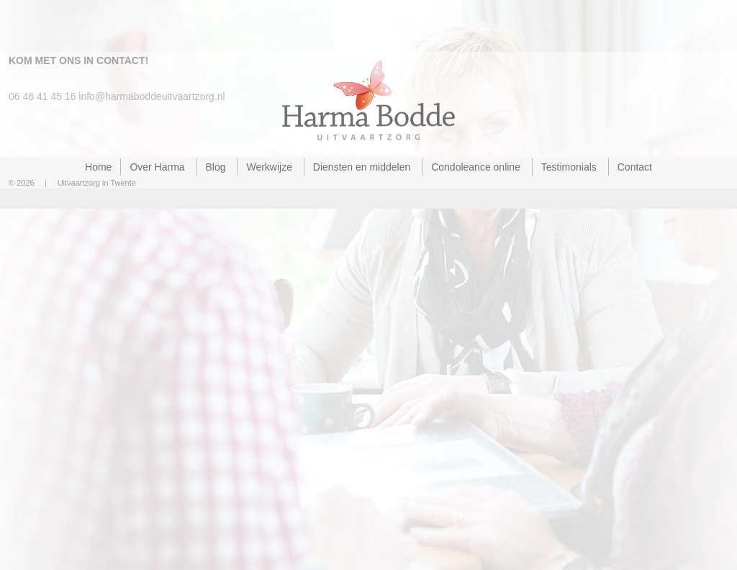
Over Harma (157, 167)
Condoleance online (475, 167)
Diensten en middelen (361, 167)
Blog (216, 167)
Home (98, 167)
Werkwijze (269, 167)
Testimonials (569, 167)
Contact (635, 167)
